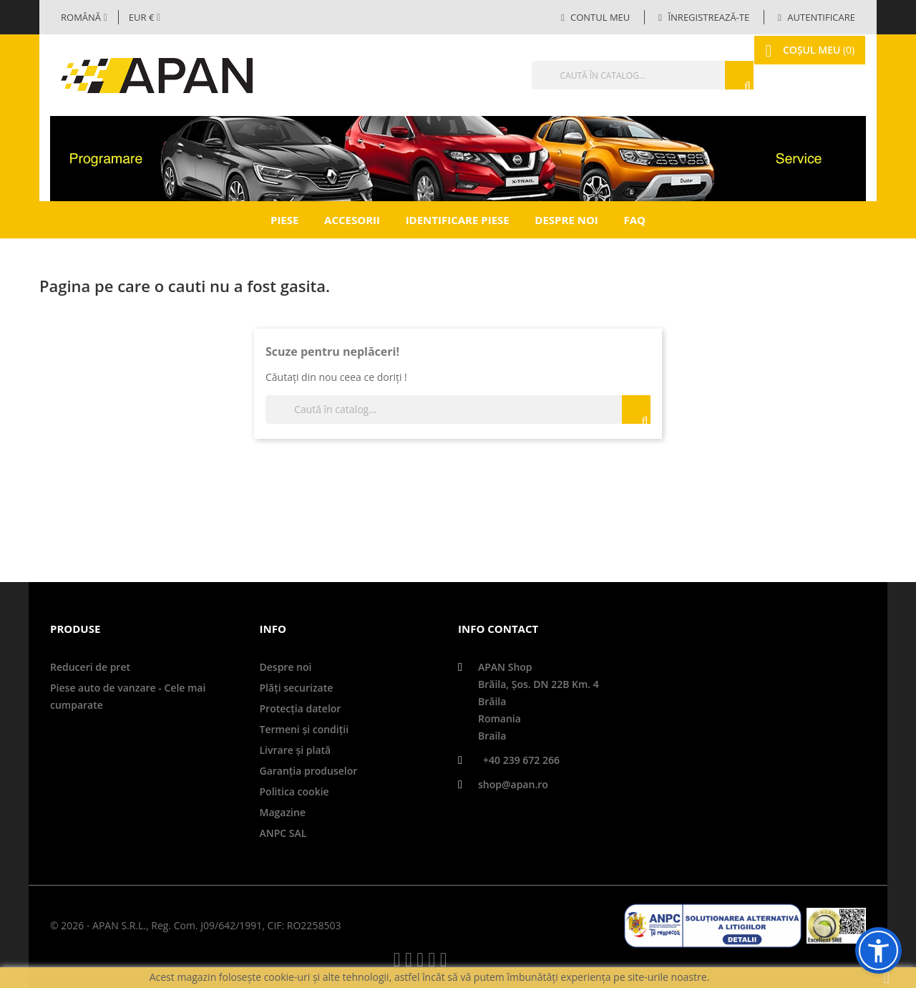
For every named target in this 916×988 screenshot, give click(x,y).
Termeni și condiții (304, 729)
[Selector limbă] (84, 17)
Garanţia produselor (309, 771)
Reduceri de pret (90, 667)
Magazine (283, 812)
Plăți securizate (296, 687)
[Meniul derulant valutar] (144, 17)
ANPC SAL (283, 833)
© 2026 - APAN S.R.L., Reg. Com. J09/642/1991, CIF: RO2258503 (195, 925)
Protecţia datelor (300, 708)
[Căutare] (612, 75)
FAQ (634, 220)
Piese (284, 220)
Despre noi (566, 220)
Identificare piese (458, 220)
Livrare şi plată (295, 750)
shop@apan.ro (513, 784)
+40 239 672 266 (521, 760)
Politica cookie (294, 791)
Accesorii (352, 220)
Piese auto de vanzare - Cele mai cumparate (127, 696)
